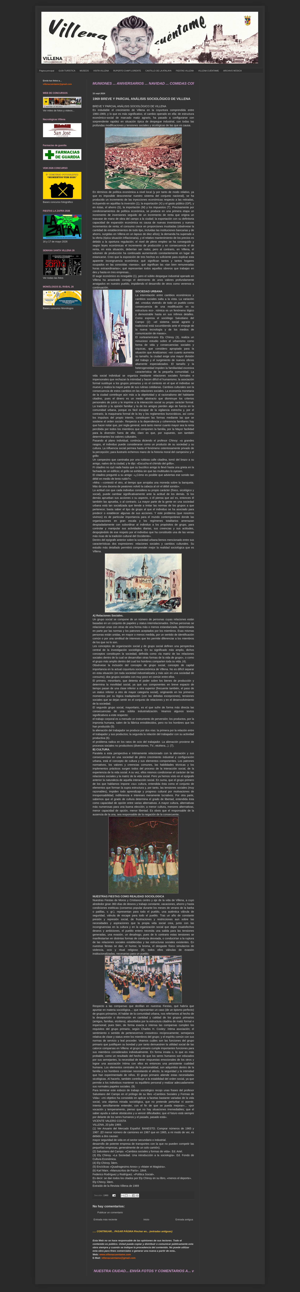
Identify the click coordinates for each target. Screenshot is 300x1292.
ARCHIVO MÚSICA (232, 71)
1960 (105, 1195)
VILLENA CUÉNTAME (208, 71)
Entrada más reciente (105, 1219)
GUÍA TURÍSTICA (67, 71)
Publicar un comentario (110, 1212)
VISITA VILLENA (101, 71)
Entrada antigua (184, 1219)
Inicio (146, 1219)
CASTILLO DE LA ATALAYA (158, 71)
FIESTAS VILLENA (185, 71)
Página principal (46, 71)
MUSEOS (84, 71)
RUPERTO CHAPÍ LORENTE (127, 71)
